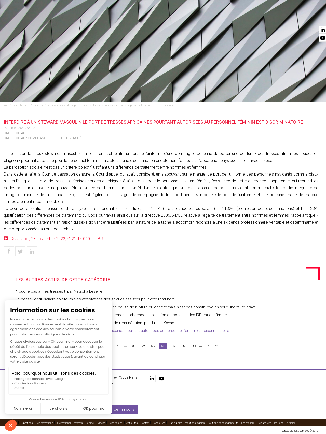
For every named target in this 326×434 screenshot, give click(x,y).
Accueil (78, 18)
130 (153, 345)
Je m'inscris (124, 409)
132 (173, 345)
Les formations (131, 18)
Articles (291, 423)
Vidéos (232, 18)
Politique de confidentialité (223, 423)
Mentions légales (195, 423)
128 (132, 345)
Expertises (101, 18)
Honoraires (158, 423)
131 (163, 345)
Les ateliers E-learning (271, 423)
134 (193, 345)
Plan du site (175, 423)
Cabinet (213, 18)
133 (183, 345)
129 (142, 345)
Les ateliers (248, 423)
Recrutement (257, 18)
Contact (310, 18)
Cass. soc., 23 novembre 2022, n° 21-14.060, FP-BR (56, 238)
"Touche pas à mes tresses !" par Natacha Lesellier (60, 291)
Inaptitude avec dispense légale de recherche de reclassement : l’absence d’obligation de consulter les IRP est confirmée (121, 315)
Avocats (192, 18)
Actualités (286, 18)
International (165, 18)
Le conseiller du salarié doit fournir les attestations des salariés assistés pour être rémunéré (95, 299)
